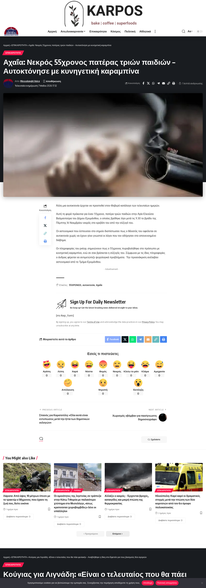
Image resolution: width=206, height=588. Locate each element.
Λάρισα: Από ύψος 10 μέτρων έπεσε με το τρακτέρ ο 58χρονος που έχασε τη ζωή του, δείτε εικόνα (26, 506)
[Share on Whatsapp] (153, 90)
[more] (155, 38)
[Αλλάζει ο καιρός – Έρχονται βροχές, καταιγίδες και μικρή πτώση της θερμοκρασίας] (120, 523)
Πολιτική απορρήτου (167, 583)
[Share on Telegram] (158, 90)
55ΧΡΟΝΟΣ (75, 292)
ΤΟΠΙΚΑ (77, 497)
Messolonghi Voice (30, 88)
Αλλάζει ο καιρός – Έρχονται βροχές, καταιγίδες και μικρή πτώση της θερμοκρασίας (127, 506)
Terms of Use (93, 329)
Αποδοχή (147, 583)
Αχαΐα (99, 292)
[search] (183, 38)
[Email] (163, 90)
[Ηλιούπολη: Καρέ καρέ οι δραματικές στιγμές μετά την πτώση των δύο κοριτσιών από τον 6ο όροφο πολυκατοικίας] (170, 527)
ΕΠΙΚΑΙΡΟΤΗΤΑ (19, 52)
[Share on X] (148, 90)
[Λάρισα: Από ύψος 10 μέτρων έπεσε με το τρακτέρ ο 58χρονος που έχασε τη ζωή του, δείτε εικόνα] (18, 523)
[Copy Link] (168, 90)
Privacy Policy (148, 329)
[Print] (173, 90)
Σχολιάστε (154, 446)
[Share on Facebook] (143, 90)
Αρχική (6, 52)
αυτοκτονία (89, 292)
